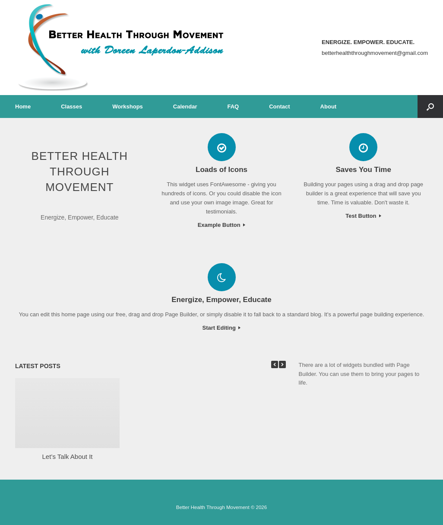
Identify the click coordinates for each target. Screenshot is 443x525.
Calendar (185, 106)
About (328, 106)
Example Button (222, 225)
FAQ (233, 106)
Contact (279, 106)
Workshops (127, 106)
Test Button (363, 216)
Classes (71, 106)
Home (23, 106)
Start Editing (222, 328)
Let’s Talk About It (67, 456)
